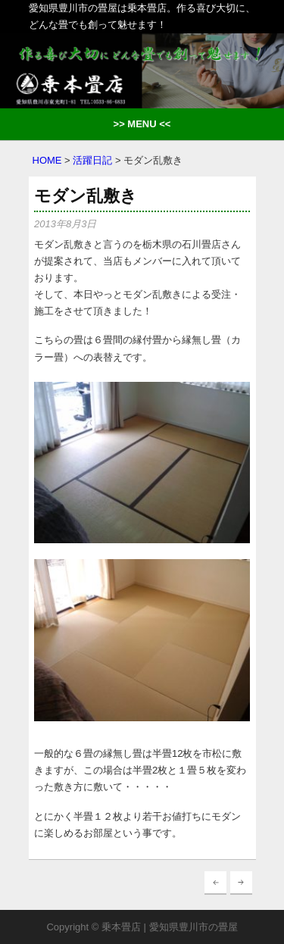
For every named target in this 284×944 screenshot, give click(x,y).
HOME (47, 160)
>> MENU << (142, 124)
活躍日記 (92, 160)
